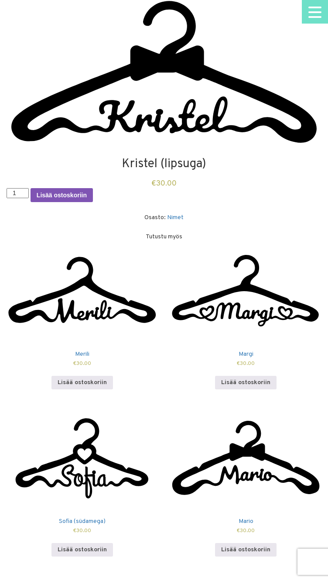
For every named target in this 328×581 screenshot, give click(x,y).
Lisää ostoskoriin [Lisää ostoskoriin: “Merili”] (82, 382)
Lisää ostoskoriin (62, 195)
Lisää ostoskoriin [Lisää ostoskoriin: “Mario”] (245, 549)
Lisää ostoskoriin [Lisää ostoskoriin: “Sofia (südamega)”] (82, 549)
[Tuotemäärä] (18, 193)
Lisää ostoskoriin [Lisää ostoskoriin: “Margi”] (245, 382)
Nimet (175, 217)
